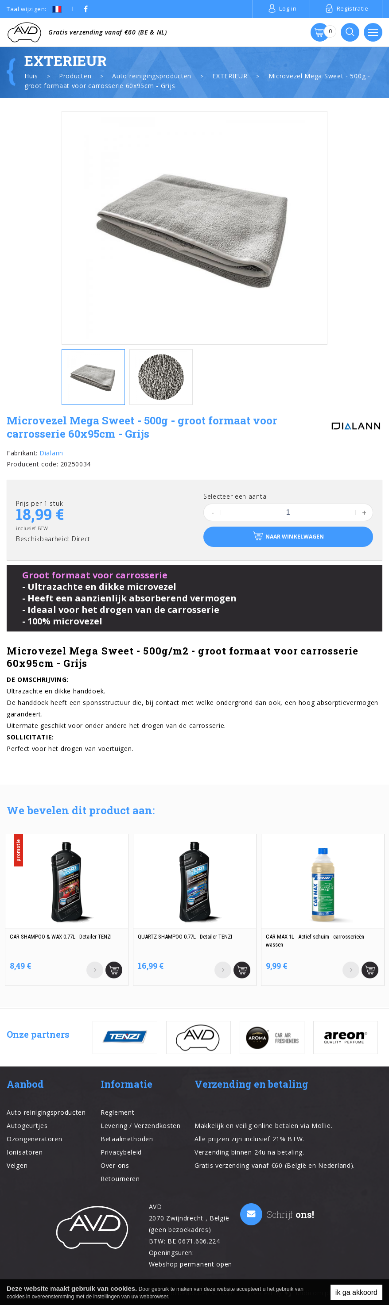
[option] (194, 228)
